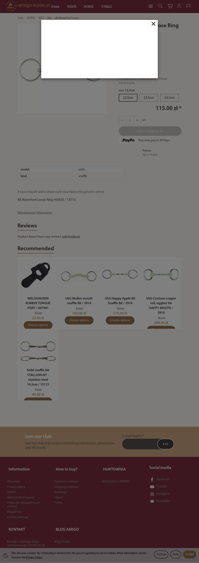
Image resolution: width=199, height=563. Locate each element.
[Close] (153, 24)
